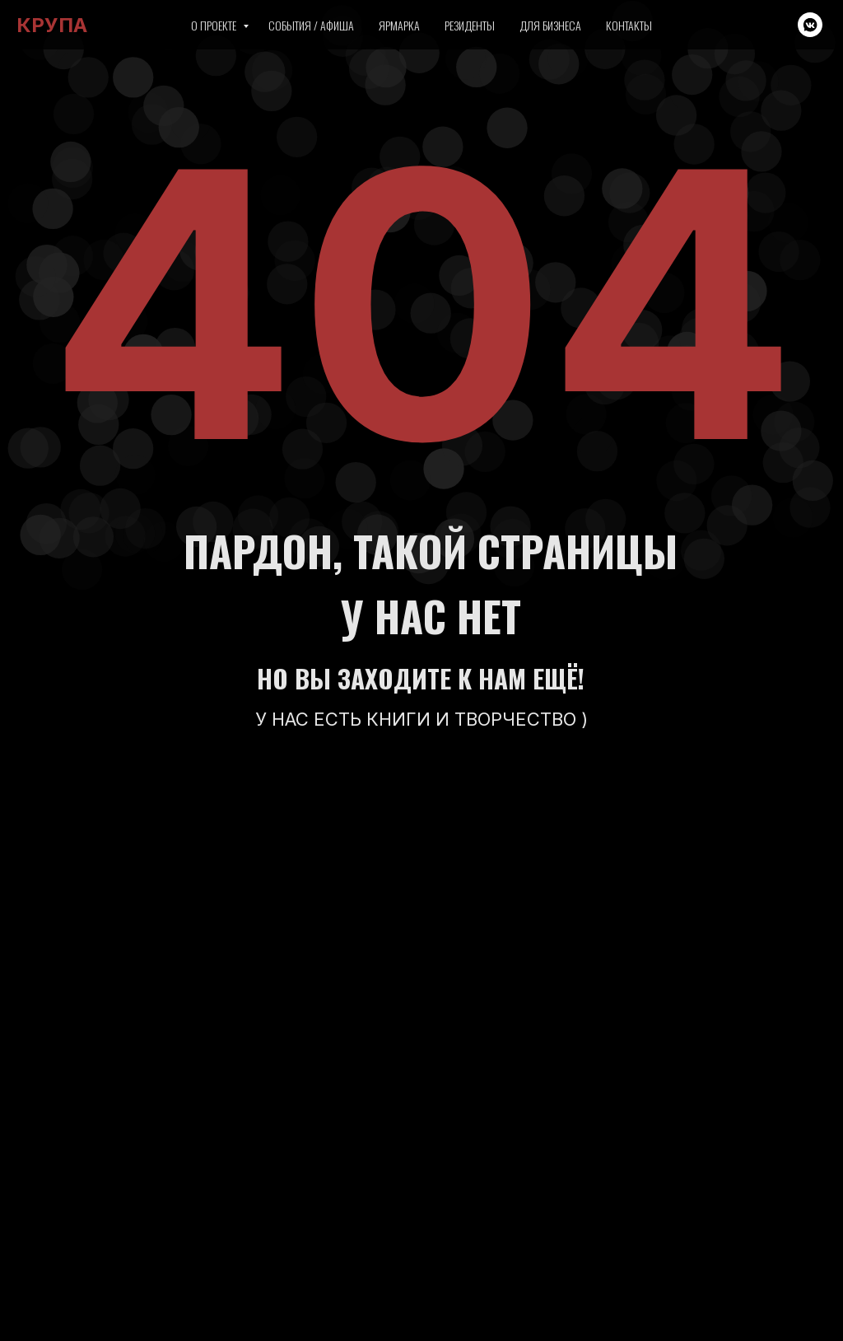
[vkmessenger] (810, 24)
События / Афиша (311, 25)
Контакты (629, 25)
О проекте (215, 25)
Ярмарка (399, 25)
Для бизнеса (550, 25)
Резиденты (470, 25)
